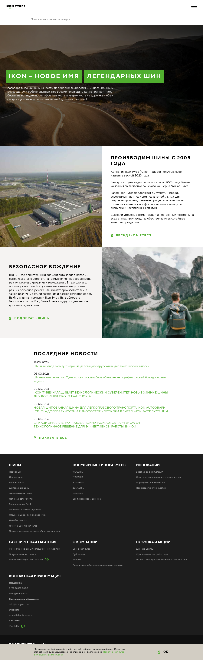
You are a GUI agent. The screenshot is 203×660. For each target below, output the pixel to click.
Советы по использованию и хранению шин (159, 477)
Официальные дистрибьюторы (152, 554)
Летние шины (16, 477)
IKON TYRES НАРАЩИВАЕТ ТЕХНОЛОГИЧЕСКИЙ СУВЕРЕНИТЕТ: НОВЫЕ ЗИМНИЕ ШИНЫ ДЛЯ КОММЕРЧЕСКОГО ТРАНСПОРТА (101, 394)
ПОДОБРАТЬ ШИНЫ (32, 318)
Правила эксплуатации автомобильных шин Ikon (34, 531)
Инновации (148, 465)
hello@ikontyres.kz (18, 593)
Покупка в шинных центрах (23, 554)
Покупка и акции (153, 542)
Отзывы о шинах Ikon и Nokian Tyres (27, 515)
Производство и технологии (151, 488)
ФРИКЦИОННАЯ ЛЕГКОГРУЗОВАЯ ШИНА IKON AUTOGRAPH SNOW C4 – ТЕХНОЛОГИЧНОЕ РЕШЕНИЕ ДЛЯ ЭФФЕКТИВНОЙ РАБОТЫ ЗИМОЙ (88, 424)
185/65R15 (78, 472)
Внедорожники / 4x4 (20, 504)
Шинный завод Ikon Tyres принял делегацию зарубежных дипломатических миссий (91, 366)
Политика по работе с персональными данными (98, 565)
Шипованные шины (19, 488)
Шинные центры (144, 549)
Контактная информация (35, 576)
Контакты (77, 559)
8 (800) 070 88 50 (18, 588)
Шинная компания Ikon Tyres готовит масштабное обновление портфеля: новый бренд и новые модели (100, 379)
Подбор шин (15, 472)
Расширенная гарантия (32, 542)
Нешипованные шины (20, 493)
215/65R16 (78, 493)
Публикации (79, 554)
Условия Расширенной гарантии (26, 559)
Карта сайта (90, 651)
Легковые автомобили (21, 499)
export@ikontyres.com (20, 615)
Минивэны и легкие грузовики (25, 509)
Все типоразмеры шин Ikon (87, 499)
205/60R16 (78, 488)
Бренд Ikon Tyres (133, 235)
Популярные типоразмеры (99, 465)
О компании (85, 542)
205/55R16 (78, 482)
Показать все (53, 438)
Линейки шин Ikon (18, 520)
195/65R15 (78, 477)
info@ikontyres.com (19, 604)
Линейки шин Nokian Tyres (23, 525)
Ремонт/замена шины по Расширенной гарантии (34, 549)
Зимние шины (16, 482)
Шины (15, 465)
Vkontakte (14, 626)
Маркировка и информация (150, 482)
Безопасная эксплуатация (149, 472)
